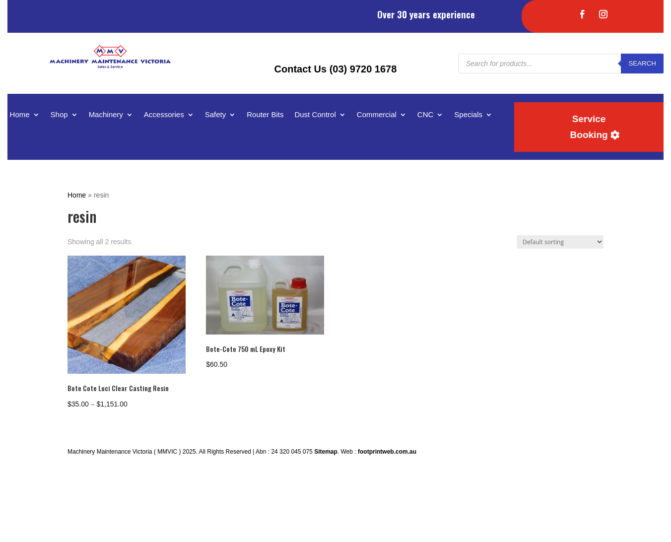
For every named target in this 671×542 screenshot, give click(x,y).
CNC (425, 115)
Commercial (377, 115)
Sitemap (325, 451)
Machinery (106, 115)
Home (20, 115)
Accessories (164, 115)
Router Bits (265, 115)
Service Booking (589, 127)
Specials (468, 115)
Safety (215, 115)
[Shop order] (560, 242)
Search (642, 63)
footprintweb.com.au (387, 451)
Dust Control (315, 115)
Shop (59, 115)
